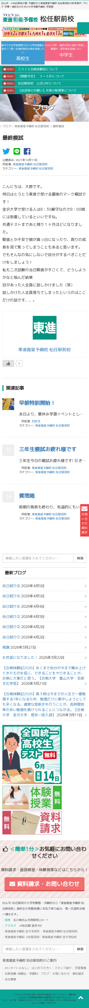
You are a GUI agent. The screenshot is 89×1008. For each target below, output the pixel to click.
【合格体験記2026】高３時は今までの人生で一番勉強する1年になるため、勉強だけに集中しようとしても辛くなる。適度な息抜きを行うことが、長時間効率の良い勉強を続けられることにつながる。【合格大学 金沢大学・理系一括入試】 (44, 704)
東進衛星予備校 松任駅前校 (31, 126)
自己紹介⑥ (11, 585)
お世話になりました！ (20, 657)
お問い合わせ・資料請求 (68, 974)
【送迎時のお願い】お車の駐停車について (39, 90)
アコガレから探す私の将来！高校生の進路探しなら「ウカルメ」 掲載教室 (44, 994)
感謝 (5, 647)
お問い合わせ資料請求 (84, 520)
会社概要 (10, 979)
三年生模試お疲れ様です (47, 449)
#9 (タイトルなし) (16, 968)
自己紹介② (11, 626)
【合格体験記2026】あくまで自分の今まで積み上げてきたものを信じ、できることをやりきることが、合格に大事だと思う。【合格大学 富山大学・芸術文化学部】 (44, 675)
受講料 (33, 974)
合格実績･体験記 (15, 974)
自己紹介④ (11, 606)
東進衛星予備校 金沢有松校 (59, 937)
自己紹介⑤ (11, 595)
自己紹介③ (11, 616)
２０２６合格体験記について (30, 69)
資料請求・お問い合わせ (44, 884)
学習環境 (80, 968)
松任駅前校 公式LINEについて (31, 83)
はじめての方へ (42, 968)
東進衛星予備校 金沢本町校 (22, 931)
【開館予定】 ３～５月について (33, 76)
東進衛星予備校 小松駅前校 (22, 937)
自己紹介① (11, 637)
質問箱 (27, 495)
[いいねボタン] (8, 363)
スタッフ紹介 (63, 968)
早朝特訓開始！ (37, 402)
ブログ (7, 126)
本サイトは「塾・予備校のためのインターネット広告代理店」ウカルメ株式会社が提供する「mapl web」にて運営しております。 (44, 1001)
